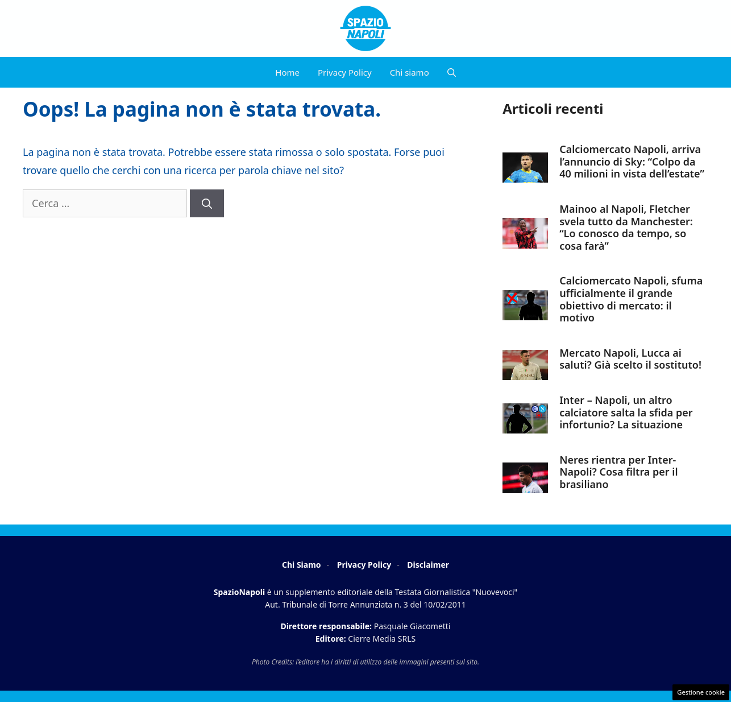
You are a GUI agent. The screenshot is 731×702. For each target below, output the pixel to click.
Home (287, 72)
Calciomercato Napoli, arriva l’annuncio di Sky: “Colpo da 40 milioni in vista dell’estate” (631, 161)
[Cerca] (207, 203)
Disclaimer (428, 564)
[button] (451, 72)
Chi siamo (409, 72)
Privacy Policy (345, 72)
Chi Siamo (301, 564)
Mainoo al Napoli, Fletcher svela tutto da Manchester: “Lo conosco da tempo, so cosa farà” (626, 227)
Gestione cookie (701, 692)
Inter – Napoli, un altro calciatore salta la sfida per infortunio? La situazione (625, 412)
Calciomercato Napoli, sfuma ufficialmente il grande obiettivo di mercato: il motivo (631, 299)
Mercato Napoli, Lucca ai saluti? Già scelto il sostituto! (630, 359)
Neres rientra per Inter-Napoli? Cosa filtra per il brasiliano (618, 472)
